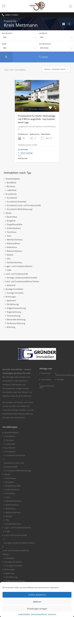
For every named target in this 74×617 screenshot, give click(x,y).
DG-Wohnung (13, 304)
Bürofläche (11, 182)
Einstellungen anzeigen (37, 608)
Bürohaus (11, 186)
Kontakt (60, 379)
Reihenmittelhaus (14, 251)
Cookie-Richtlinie (24, 614)
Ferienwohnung (13, 315)
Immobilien (46, 379)
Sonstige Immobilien (14, 289)
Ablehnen (37, 601)
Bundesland (7, 33)
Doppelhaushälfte (14, 224)
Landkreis (43, 33)
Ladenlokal (11, 190)
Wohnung (11, 327)
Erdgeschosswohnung (16, 308)
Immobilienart (45, 44)
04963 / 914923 (11, 15)
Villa (8, 258)
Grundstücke (11, 194)
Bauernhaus (12, 216)
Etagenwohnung (14, 312)
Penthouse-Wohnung (16, 323)
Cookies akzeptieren (37, 594)
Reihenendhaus (13, 243)
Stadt (4, 44)
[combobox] (18, 38)
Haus (9, 235)
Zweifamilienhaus (14, 262)
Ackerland (11, 285)
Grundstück (12, 197)
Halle (9, 270)
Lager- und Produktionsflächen (18, 266)
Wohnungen (10, 296)
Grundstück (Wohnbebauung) (19, 209)
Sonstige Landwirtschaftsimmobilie (22, 277)
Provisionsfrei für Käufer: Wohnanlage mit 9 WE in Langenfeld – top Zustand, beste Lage (36, 119)
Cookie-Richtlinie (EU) (47, 387)
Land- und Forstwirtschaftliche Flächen (22, 281)
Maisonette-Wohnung (16, 319)
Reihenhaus (12, 247)
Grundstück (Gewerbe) (16, 201)
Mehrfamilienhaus (15, 239)
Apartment (11, 300)
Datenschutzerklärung (39, 614)
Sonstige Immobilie (15, 293)
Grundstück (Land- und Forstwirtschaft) (24, 205)
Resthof (10, 255)
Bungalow (11, 220)
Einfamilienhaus (14, 228)
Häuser (8, 213)
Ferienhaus (11, 232)
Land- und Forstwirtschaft (16, 274)
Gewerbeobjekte (12, 178)
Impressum (52, 614)
